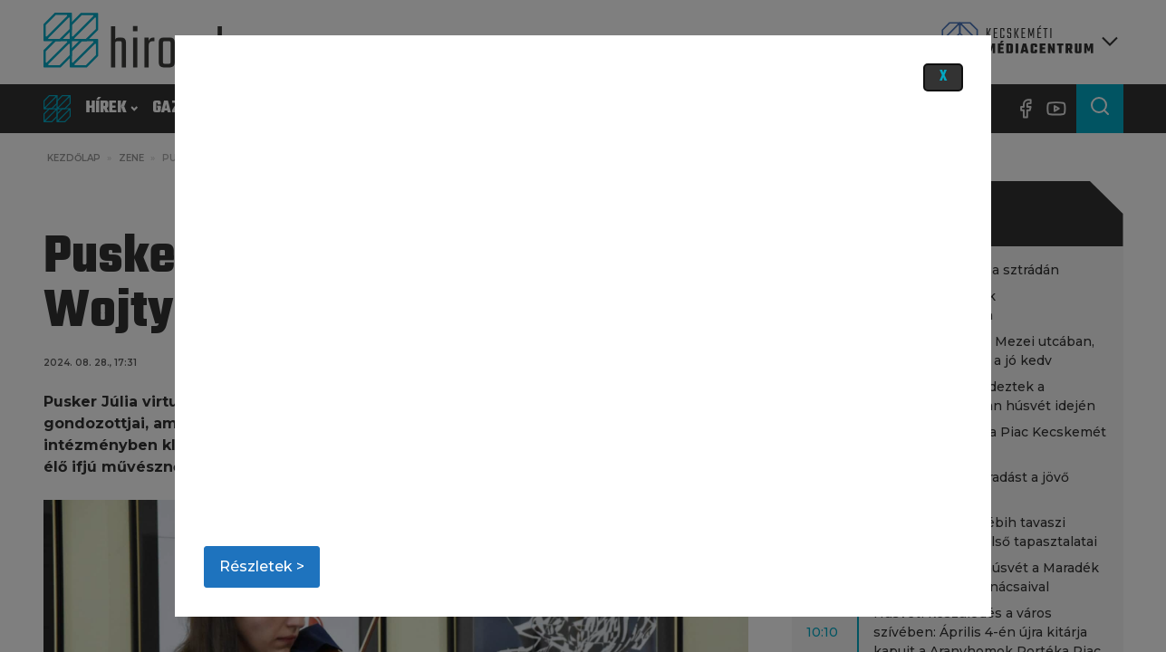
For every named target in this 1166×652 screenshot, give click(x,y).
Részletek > (261, 566)
